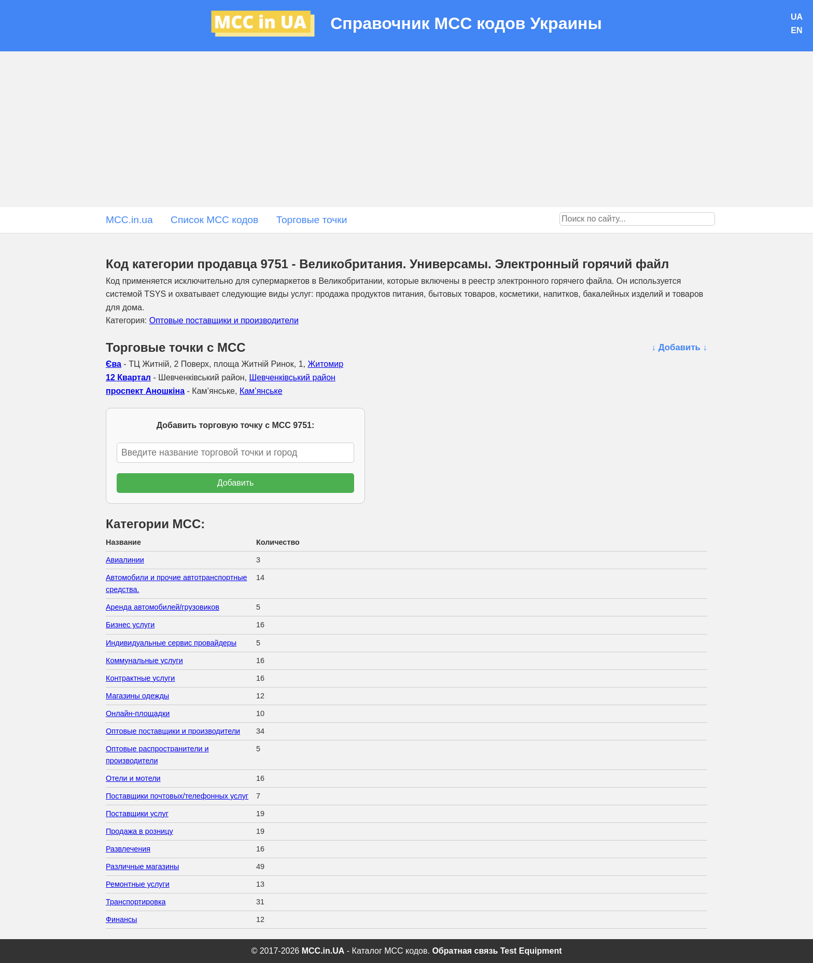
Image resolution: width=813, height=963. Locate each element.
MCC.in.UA (323, 950)
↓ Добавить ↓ (679, 347)
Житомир (325, 364)
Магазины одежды (137, 696)
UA (797, 16)
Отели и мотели (133, 778)
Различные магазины (142, 866)
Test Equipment (531, 950)
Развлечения (128, 849)
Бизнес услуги (130, 625)
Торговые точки (311, 219)
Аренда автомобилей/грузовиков (162, 607)
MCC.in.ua (129, 219)
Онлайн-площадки (138, 713)
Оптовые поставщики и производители (224, 320)
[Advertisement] (406, 129)
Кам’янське (261, 391)
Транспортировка (136, 902)
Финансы (121, 919)
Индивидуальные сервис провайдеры (171, 643)
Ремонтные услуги (138, 884)
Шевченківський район (292, 377)
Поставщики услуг (137, 813)
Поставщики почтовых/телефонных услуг (177, 796)
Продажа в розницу (139, 831)
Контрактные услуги (140, 678)
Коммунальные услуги (144, 660)
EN (796, 30)
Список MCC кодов (214, 219)
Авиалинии (125, 560)
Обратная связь (465, 950)
